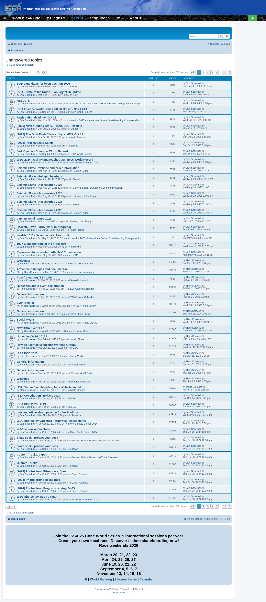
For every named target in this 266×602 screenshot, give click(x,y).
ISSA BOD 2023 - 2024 (31, 404)
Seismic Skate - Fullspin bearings (39, 176)
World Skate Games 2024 (85, 162)
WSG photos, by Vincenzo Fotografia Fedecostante (51, 420)
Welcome (23, 378)
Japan (75, 449)
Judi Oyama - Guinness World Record (42, 151)
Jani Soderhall (27, 86)
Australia (76, 415)
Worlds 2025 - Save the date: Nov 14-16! (44, 235)
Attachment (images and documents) (42, 269)
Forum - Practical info (81, 263)
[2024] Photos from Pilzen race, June (41, 471)
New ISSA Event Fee (30, 328)
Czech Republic (80, 474)
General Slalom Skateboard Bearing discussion (98, 187)
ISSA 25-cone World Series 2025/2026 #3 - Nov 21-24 (52, 109)
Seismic (77, 179)
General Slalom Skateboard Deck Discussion (95, 440)
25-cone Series (126, 579)
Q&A (75, 347)
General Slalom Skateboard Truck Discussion (95, 457)
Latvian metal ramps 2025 (34, 218)
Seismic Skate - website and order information (48, 168)
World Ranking (101, 579)
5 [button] (216, 72)
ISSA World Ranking (81, 112)
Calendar (146, 579)
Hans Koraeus (27, 263)
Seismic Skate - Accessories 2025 (39, 184)
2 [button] (203, 72)
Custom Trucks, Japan (32, 454)
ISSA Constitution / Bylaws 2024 (38, 395)
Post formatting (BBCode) (34, 277)
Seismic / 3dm (80, 171)
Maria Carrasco (28, 390)
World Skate (77, 339)
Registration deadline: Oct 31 (36, 117)
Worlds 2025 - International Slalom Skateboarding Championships (106, 103)
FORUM (77, 18)
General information (84, 272)
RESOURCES (99, 18)
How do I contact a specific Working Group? (47, 344)
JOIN (120, 18)
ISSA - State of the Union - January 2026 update (49, 92)
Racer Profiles (77, 230)
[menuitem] (27, 44)
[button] (192, 72)
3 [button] (208, 72)
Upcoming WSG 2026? (32, 336)
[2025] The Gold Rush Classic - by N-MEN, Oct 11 (50, 134)
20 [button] (224, 72)
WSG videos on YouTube (33, 429)
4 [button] (212, 72)
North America (78, 137)
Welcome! (23, 260)
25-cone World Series (81, 373)
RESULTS (23, 100)
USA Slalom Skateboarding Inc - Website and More (51, 387)
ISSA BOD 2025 (27, 353)
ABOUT (135, 18)
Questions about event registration (40, 285)
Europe (75, 128)
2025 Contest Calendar (81, 288)
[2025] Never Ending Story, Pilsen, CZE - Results (49, 125)
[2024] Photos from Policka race (38, 479)
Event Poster (25, 302)
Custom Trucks (27, 463)
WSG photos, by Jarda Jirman (37, 496)
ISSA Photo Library (86, 306)
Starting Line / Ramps (81, 221)
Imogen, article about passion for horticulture (47, 412)
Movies (77, 246)
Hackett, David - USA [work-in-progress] (44, 227)
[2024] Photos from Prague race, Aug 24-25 (46, 488)
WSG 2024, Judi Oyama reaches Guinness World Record (55, 159)
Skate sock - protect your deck (37, 437)
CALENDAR (56, 18)
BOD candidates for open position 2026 (43, 83)
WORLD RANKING (26, 18)
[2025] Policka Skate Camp (35, 142)
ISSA (75, 86)
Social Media (25, 319)
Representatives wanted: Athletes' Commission (49, 252)
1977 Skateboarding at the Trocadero (42, 243)
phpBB (108, 589)
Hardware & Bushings (84, 196)
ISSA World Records (81, 154)
